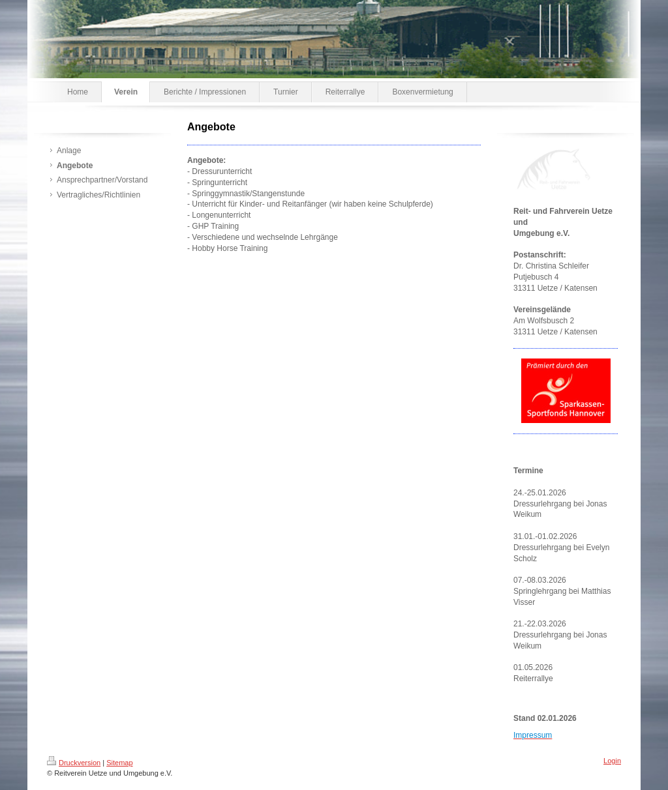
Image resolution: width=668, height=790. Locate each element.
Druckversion (73, 763)
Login (612, 761)
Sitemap (119, 763)
